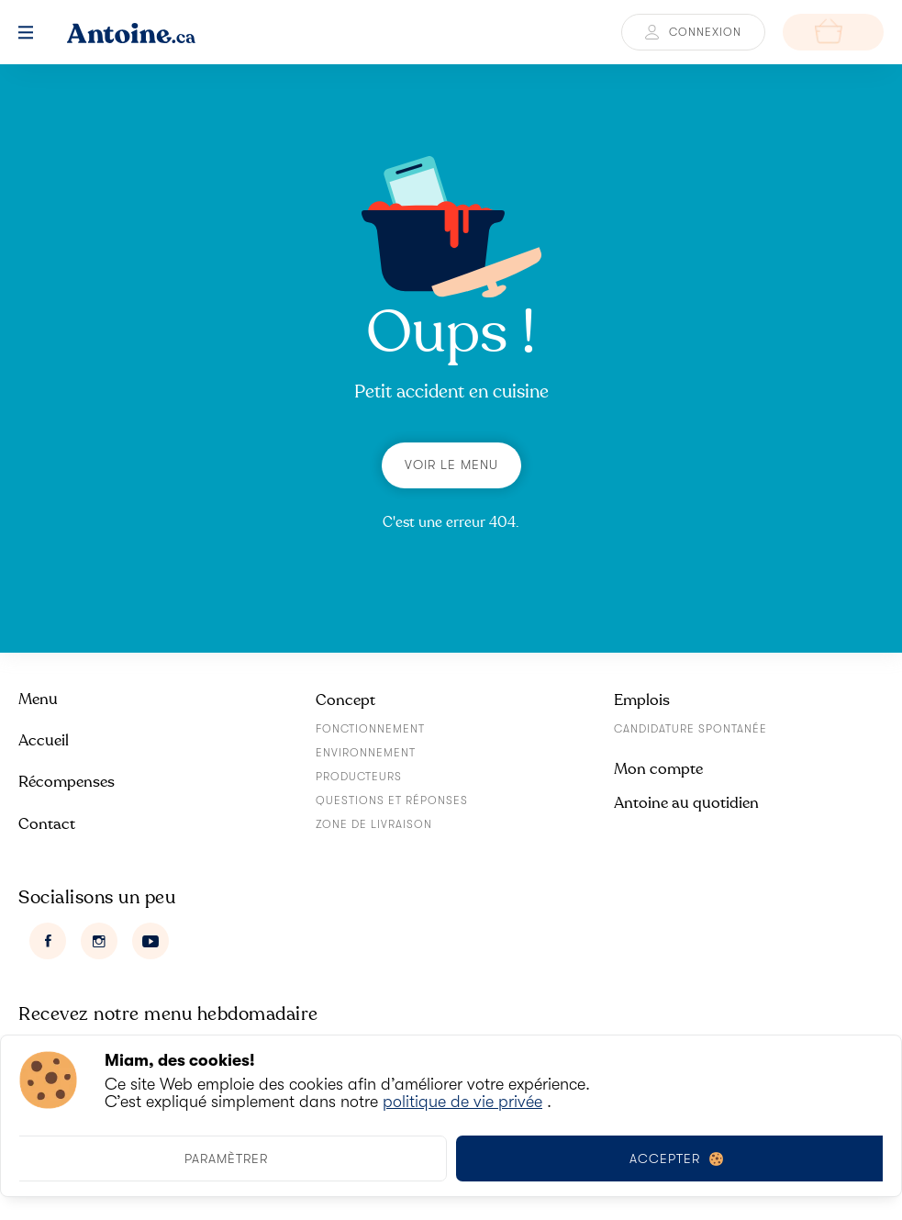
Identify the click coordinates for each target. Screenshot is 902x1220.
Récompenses (66, 781)
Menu (38, 699)
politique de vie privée (462, 1101)
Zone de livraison (374, 824)
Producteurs (359, 776)
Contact (46, 824)
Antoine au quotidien (686, 802)
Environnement (366, 752)
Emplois (642, 700)
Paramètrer (226, 1158)
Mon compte (658, 768)
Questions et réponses (392, 800)
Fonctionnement (370, 728)
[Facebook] (47, 941)
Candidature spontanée (690, 728)
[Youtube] (150, 941)
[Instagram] (99, 941)
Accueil (43, 740)
